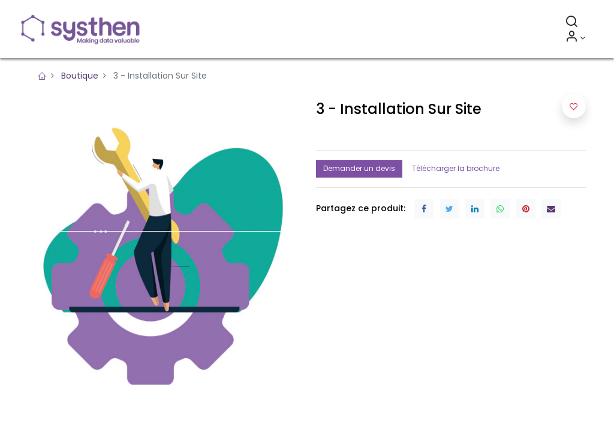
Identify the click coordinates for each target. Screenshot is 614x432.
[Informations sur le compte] (575, 38)
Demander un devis (359, 168)
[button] (574, 106)
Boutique (79, 76)
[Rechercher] (571, 23)
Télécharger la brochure (455, 168)
